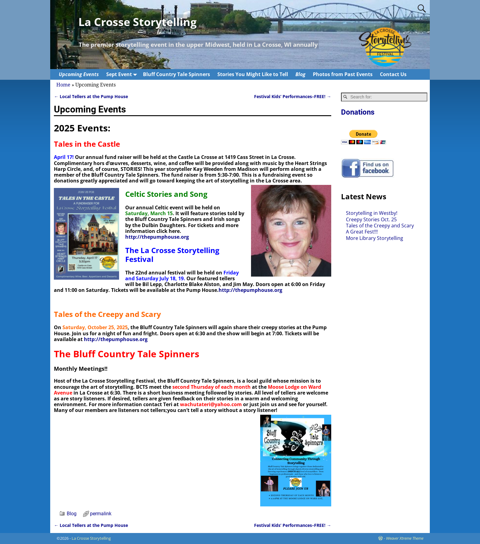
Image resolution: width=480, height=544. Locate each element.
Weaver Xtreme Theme (404, 538)
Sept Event (122, 74)
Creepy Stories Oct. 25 (371, 219)
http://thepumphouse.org (157, 236)
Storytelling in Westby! (371, 213)
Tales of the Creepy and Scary (380, 225)
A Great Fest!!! (362, 231)
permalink (100, 513)
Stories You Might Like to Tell (252, 74)
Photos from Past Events (343, 74)
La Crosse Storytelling (137, 21)
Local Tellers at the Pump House (91, 96)
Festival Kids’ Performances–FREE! (292, 96)
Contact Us (393, 74)
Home (63, 85)
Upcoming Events (79, 74)
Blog (300, 74)
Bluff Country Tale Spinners (176, 74)
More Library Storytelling (374, 238)
